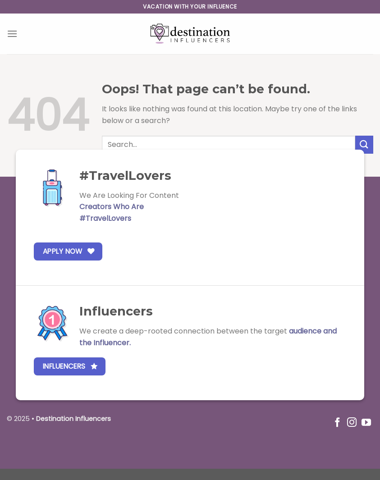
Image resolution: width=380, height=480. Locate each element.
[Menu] (12, 34)
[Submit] (364, 144)
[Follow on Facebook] (337, 423)
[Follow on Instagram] (352, 423)
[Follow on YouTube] (366, 423)
